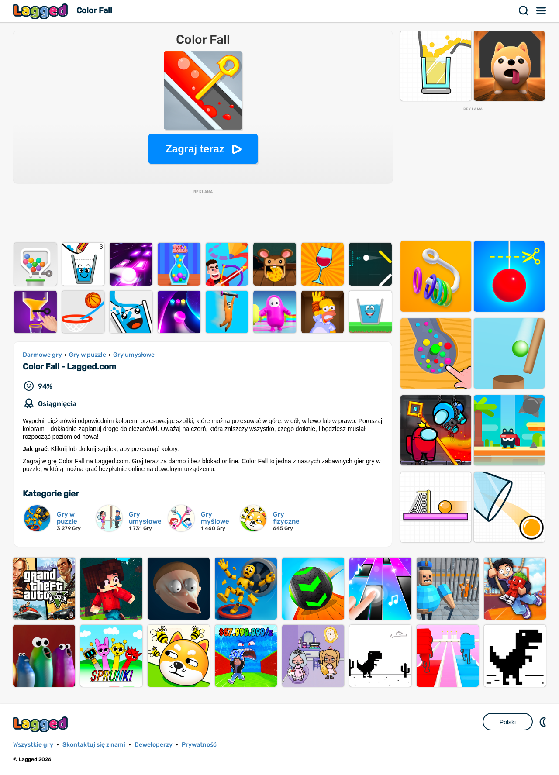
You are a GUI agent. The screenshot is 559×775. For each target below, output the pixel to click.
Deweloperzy (154, 744)
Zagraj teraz (195, 149)
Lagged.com (41, 724)
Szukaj (524, 11)
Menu (541, 11)
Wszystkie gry (33, 744)
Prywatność (199, 744)
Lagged (41, 11)
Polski (508, 722)
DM (543, 721)
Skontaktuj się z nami (93, 744)
